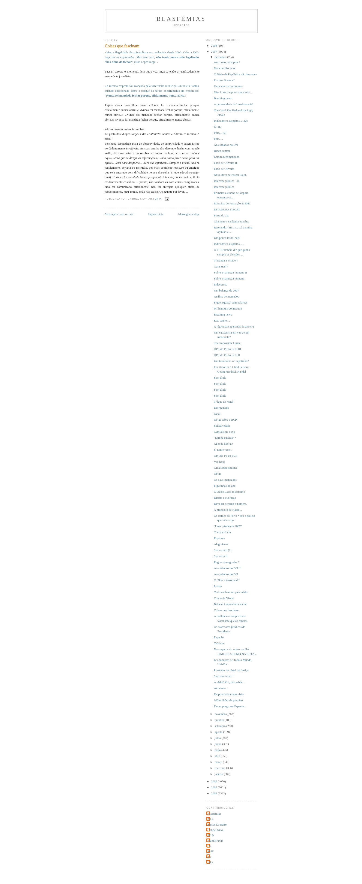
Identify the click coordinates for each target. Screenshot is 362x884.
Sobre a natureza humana (229, 278)
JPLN (211, 835)
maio (218, 750)
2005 (214, 787)
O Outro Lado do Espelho (229, 491)
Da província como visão (229, 694)
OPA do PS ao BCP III (227, 349)
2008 (214, 45)
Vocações (219, 461)
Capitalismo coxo (224, 431)
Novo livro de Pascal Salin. (230, 174)
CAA (211, 819)
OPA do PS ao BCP (225, 455)
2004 (214, 793)
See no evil (220, 556)
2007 (214, 51)
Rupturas (219, 538)
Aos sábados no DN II (227, 568)
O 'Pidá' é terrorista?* (227, 580)
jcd (209, 856)
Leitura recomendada (226, 156)
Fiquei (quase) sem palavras (230, 302)
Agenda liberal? (223, 443)
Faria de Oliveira (224, 168)
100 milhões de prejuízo (228, 700)
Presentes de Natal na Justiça (231, 670)
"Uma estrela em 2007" (228, 526)
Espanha (219, 637)
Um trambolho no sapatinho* (231, 361)
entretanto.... (221, 688)
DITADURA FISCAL (227, 209)
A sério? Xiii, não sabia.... (229, 682)
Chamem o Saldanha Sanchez (231, 221)
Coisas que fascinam (226, 610)
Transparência (222, 532)
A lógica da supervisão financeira (234, 326)
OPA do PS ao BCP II (227, 355)
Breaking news (223, 98)
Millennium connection (228, 308)
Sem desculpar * (224, 676)
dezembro (221, 57)
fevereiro (220, 768)
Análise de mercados (226, 296)
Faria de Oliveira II (225, 162)
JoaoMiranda (215, 840)
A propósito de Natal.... (228, 509)
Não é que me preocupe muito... (233, 92)
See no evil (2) (222, 550)
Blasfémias (181, 18)
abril (218, 756)
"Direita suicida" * (225, 437)
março (219, 762)
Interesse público (224, 186)
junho (218, 744)
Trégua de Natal (223, 401)
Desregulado (221, 407)
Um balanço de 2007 (226, 290)
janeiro (219, 774)
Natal (217, 413)
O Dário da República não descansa (235, 74)
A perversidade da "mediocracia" (233, 104)
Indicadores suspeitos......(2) (230, 120)
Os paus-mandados (225, 479)
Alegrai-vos (221, 544)
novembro (221, 714)
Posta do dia (221, 215)
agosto (219, 732)
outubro (220, 720)
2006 (214, 781)
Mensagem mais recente (119, 214)
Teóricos (219, 643)
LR (209, 846)
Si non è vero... (223, 449)
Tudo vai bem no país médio (231, 592)
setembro (220, 726)
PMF (211, 851)
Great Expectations (225, 467)
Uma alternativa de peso (228, 86)
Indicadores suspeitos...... (229, 244)
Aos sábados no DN (226, 144)
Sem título (220, 377)
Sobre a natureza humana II (230, 272)
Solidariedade (222, 425)
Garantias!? (221, 266)
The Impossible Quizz (227, 343)
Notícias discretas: (225, 68)
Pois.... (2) (220, 132)
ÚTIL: (217, 126)
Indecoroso (220, 284)
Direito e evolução (225, 497)
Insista (218, 586)
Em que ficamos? (224, 80)
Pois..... (218, 138)
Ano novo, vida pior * (227, 62)
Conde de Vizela (224, 598)
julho (218, 738)
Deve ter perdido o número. (230, 503)
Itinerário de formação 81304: (232, 203)
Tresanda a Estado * (226, 260)
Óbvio (217, 473)
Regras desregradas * (226, 562)
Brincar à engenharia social (230, 604)
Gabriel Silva (215, 830)
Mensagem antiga (188, 214)
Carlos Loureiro (217, 824)
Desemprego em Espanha (229, 706)
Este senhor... (222, 320)
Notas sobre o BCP (225, 419)
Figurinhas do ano (224, 485)
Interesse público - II (226, 180)
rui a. (211, 862)
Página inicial (156, 214)
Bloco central (222, 150)
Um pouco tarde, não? (227, 238)
